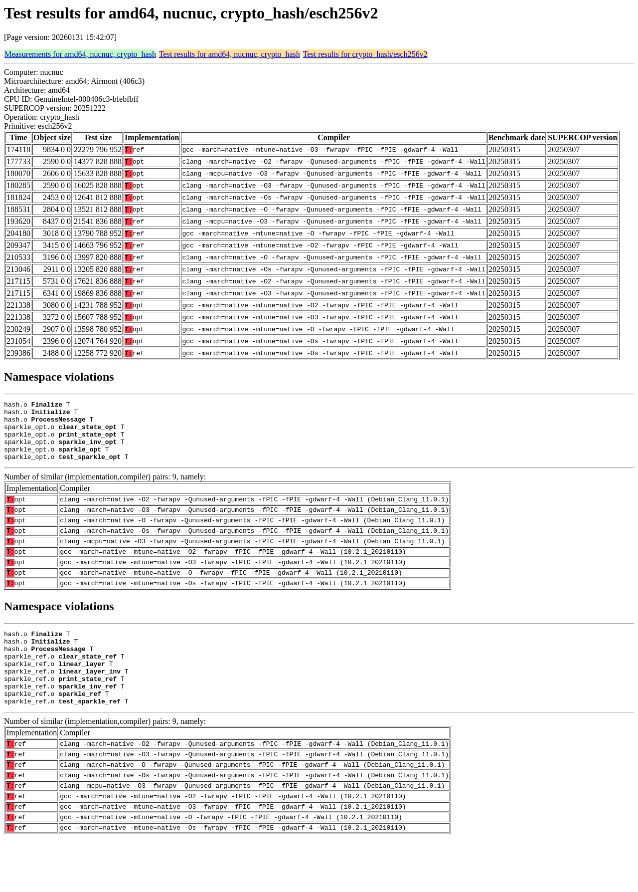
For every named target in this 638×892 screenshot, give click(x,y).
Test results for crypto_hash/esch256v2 (365, 54)
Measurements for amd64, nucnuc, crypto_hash (80, 54)
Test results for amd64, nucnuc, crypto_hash (229, 54)
